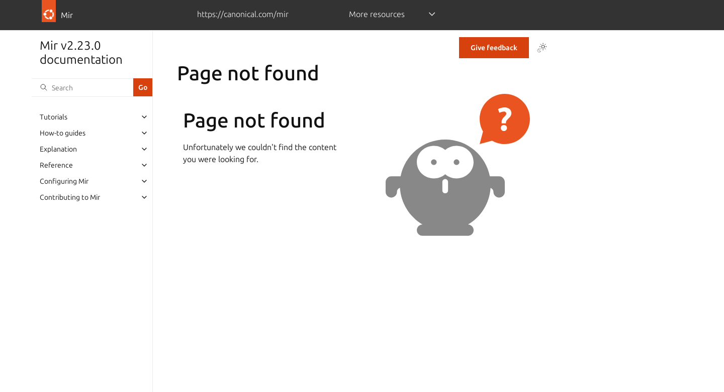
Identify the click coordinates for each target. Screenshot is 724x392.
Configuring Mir (64, 181)
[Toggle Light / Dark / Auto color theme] (542, 48)
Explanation (58, 149)
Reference (56, 165)
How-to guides (62, 133)
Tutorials (53, 117)
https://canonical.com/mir (243, 14)
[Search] (82, 87)
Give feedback (494, 48)
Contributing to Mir (70, 197)
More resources (377, 14)
